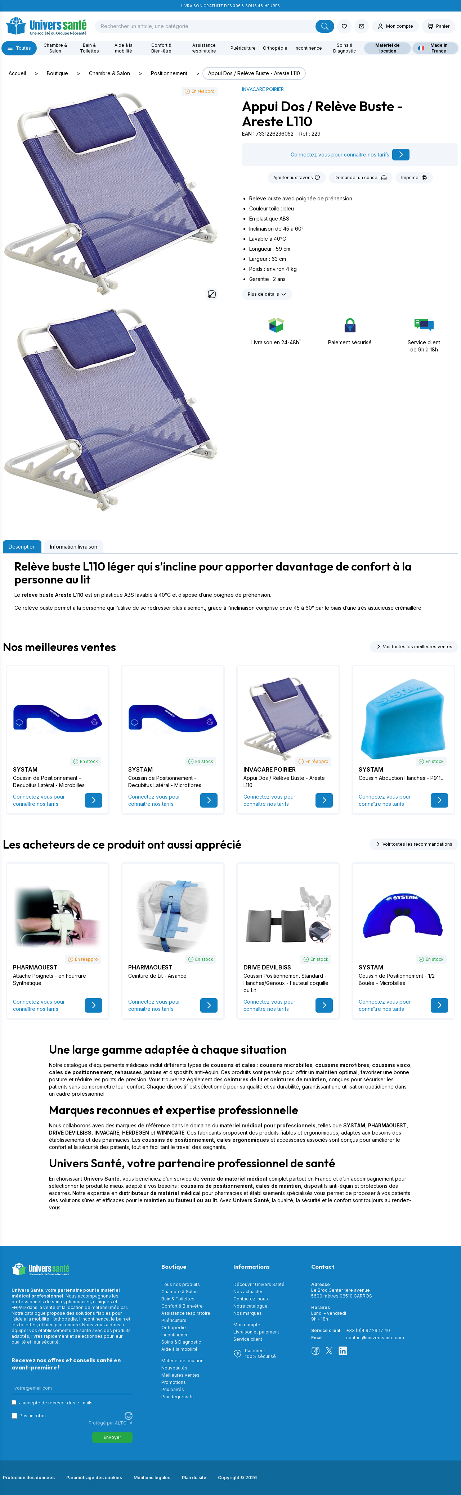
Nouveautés (174, 1368)
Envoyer (112, 1437)
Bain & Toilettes (89, 48)
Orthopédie (275, 48)
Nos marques (247, 1313)
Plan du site (194, 1477)
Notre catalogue (250, 1306)
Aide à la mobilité (124, 48)
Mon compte (246, 1324)
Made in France (433, 48)
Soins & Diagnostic (344, 48)
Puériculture (243, 48)
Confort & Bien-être (161, 48)
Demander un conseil (361, 178)
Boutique (57, 73)
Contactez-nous (250, 1298)
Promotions (173, 1382)
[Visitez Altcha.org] (129, 1416)
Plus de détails (267, 294)
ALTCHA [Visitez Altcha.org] (124, 1423)
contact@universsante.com (375, 1337)
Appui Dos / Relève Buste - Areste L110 (254, 73)
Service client (247, 1339)
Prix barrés (172, 1389)
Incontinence (308, 48)
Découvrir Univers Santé (259, 1284)
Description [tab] (22, 547)
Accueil (17, 73)
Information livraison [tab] (73, 547)
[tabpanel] (230, 585)
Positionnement (169, 73)
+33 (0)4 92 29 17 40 (368, 1330)
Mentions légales (152, 1477)
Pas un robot (32, 1415)
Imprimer (414, 178)
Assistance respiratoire (204, 48)
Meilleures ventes (180, 1375)
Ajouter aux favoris (296, 178)
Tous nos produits (180, 1284)
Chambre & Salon (55, 48)
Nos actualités (248, 1291)
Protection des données (29, 1477)
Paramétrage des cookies (94, 1477)
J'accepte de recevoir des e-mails (56, 1402)
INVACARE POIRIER (263, 89)
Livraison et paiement (256, 1332)
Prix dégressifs (177, 1396)
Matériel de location (387, 48)
